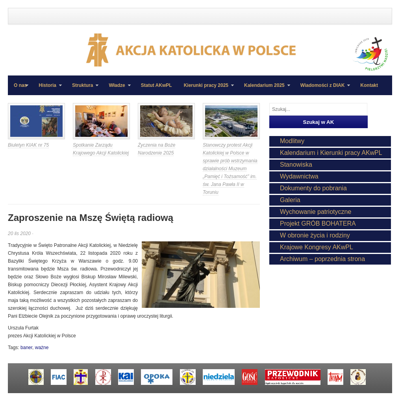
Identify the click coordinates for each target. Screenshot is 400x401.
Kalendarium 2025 (264, 89)
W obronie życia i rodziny (315, 235)
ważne (42, 347)
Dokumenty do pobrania (313, 188)
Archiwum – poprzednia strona (322, 259)
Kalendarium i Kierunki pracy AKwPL (331, 152)
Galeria (290, 200)
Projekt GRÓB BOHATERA (318, 223)
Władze (116, 89)
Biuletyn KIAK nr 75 (28, 145)
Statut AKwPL (156, 85)
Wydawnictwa (299, 176)
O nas (20, 85)
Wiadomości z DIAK (322, 89)
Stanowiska (296, 164)
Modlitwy (292, 141)
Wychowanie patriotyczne (315, 211)
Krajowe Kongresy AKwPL (316, 247)
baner (26, 347)
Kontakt (369, 85)
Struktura (82, 89)
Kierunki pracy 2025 (206, 89)
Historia (47, 89)
